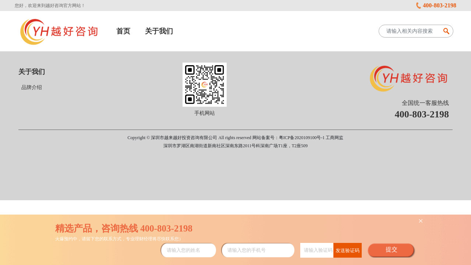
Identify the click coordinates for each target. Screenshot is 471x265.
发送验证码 (348, 250)
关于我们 (159, 31)
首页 (123, 31)
